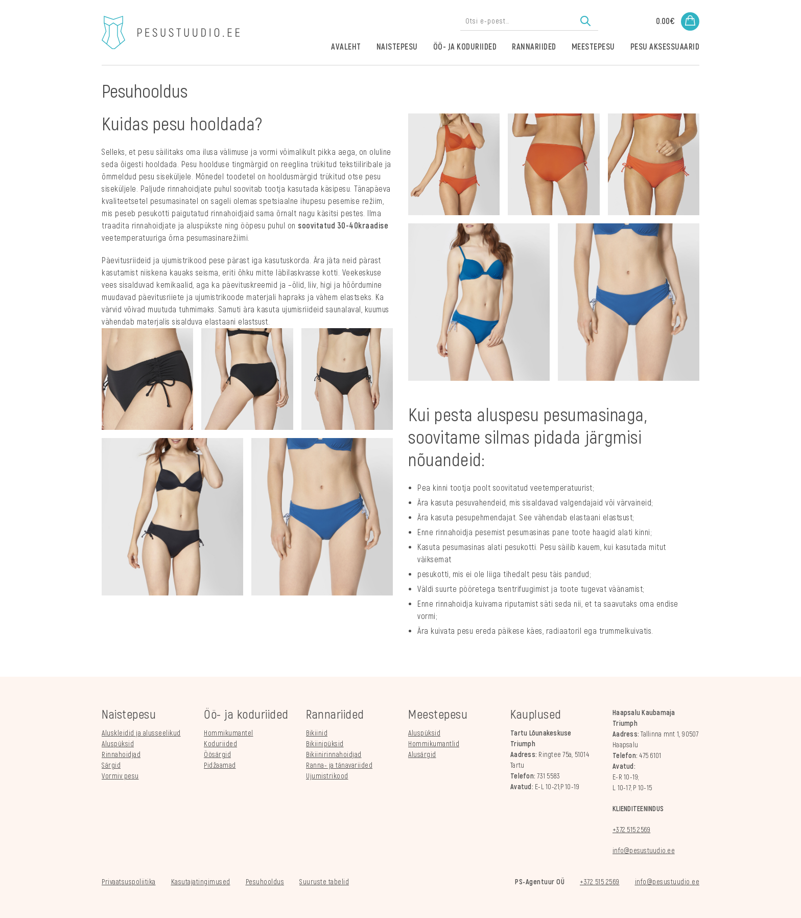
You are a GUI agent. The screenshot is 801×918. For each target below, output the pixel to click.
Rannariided (534, 47)
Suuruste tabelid (324, 882)
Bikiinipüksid (325, 744)
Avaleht (346, 47)
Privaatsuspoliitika (129, 882)
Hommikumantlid (433, 744)
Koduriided (220, 744)
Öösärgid (217, 754)
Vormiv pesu (120, 776)
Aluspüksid (118, 744)
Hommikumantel (228, 733)
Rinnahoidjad (121, 754)
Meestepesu (593, 47)
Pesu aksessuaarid (665, 47)
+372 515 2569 (631, 829)
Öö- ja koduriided (465, 47)
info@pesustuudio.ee (643, 850)
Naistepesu (397, 47)
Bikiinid (316, 733)
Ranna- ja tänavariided (339, 765)
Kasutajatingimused (200, 882)
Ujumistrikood (327, 776)
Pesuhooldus (265, 882)
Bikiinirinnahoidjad (334, 754)
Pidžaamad (220, 765)
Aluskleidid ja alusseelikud (141, 733)
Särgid (111, 765)
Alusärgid (422, 754)
